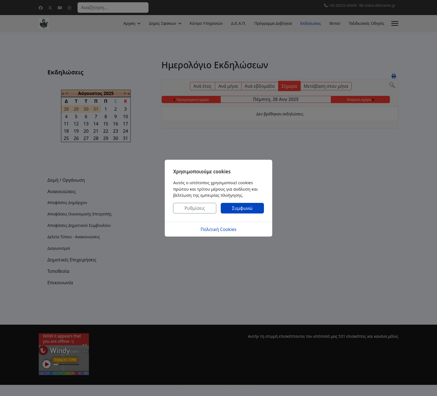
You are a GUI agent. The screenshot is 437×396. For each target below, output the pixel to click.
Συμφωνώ (242, 208)
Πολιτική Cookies (219, 229)
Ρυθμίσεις (194, 208)
